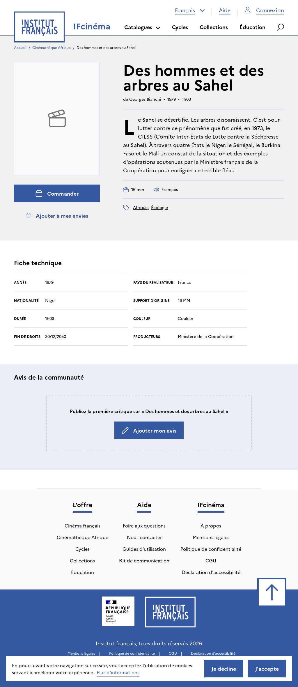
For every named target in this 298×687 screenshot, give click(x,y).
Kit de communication (144, 560)
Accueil (20, 47)
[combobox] (190, 10)
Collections (214, 27)
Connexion (264, 10)
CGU (210, 560)
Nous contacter (144, 537)
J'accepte (267, 668)
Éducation (252, 27)
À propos (211, 525)
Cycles (180, 27)
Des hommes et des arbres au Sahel (106, 47)
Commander (57, 193)
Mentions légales (211, 537)
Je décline (224, 668)
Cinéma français (82, 525)
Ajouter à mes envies (57, 215)
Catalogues (142, 27)
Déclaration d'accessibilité (211, 572)
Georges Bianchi (145, 99)
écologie (159, 207)
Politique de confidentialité (210, 549)
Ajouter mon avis (149, 430)
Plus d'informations (118, 672)
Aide (224, 10)
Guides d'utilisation (144, 549)
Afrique (140, 207)
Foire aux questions (144, 525)
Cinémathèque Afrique (51, 47)
